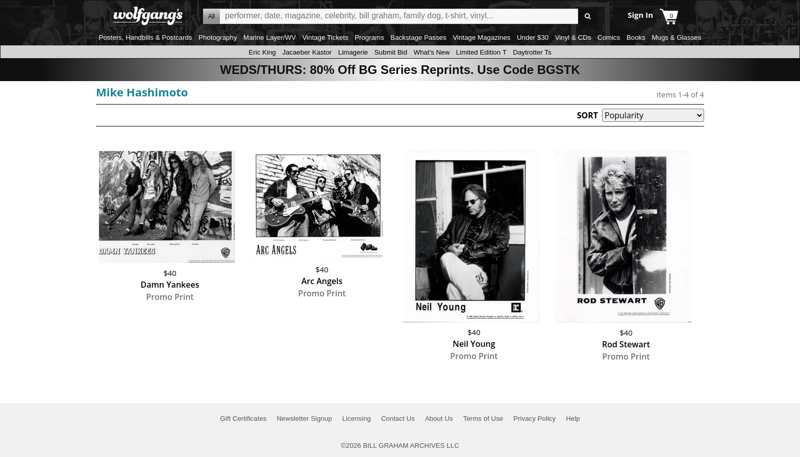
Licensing (356, 418)
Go (587, 16)
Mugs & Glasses (676, 37)
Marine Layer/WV (269, 37)
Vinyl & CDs (573, 37)
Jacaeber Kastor (307, 52)
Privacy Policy (534, 418)
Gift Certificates (243, 418)
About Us (439, 418)
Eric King (262, 52)
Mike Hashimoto (142, 91)
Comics (608, 37)
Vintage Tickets (325, 37)
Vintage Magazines (481, 37)
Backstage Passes (418, 37)
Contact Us (398, 418)
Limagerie (353, 52)
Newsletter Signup (304, 418)
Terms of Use (483, 418)
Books (636, 37)
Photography (217, 37)
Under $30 (532, 37)
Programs (369, 37)
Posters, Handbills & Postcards (145, 37)
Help (573, 418)
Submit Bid (390, 52)
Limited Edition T (481, 52)
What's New (432, 52)
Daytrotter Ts (532, 52)
